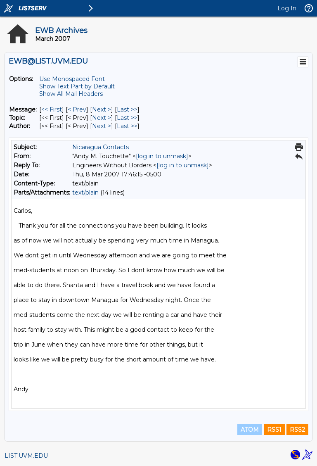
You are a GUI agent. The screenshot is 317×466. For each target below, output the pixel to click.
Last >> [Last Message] (127, 109)
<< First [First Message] (51, 109)
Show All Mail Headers (71, 93)
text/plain (85, 192)
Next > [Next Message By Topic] (101, 117)
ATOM (250, 429)
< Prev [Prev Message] (77, 109)
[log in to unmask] (162, 156)
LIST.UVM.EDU (26, 455)
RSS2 (297, 429)
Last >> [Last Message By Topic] (127, 117)
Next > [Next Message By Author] (101, 126)
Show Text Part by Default (77, 86)
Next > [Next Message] (101, 109)
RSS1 (274, 429)
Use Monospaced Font (72, 79)
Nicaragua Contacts (100, 147)
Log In (286, 8)
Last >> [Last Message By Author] (127, 126)
